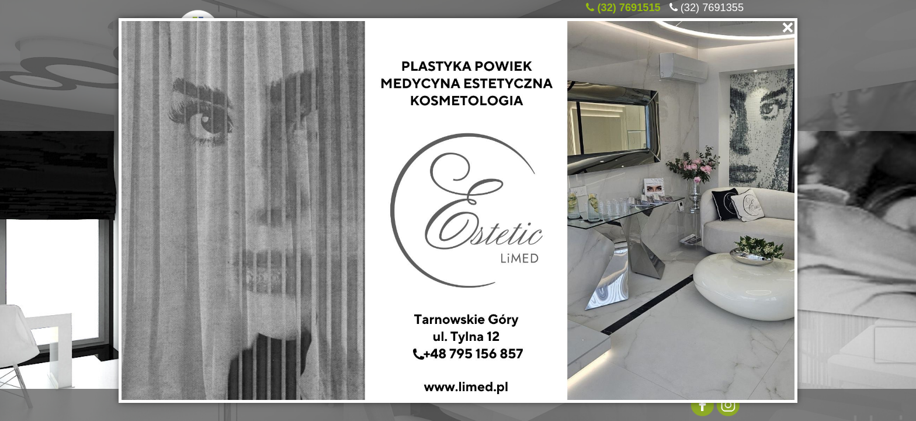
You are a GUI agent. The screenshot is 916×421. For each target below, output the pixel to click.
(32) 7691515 (628, 6)
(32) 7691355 (712, 6)
